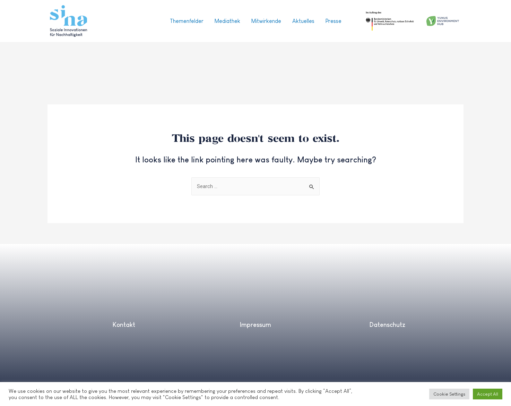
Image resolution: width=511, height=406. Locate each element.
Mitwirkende (266, 21)
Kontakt (123, 324)
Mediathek (227, 21)
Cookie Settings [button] (449, 394)
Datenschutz (387, 324)
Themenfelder (186, 21)
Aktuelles (303, 21)
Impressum (255, 324)
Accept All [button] (487, 394)
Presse (333, 21)
